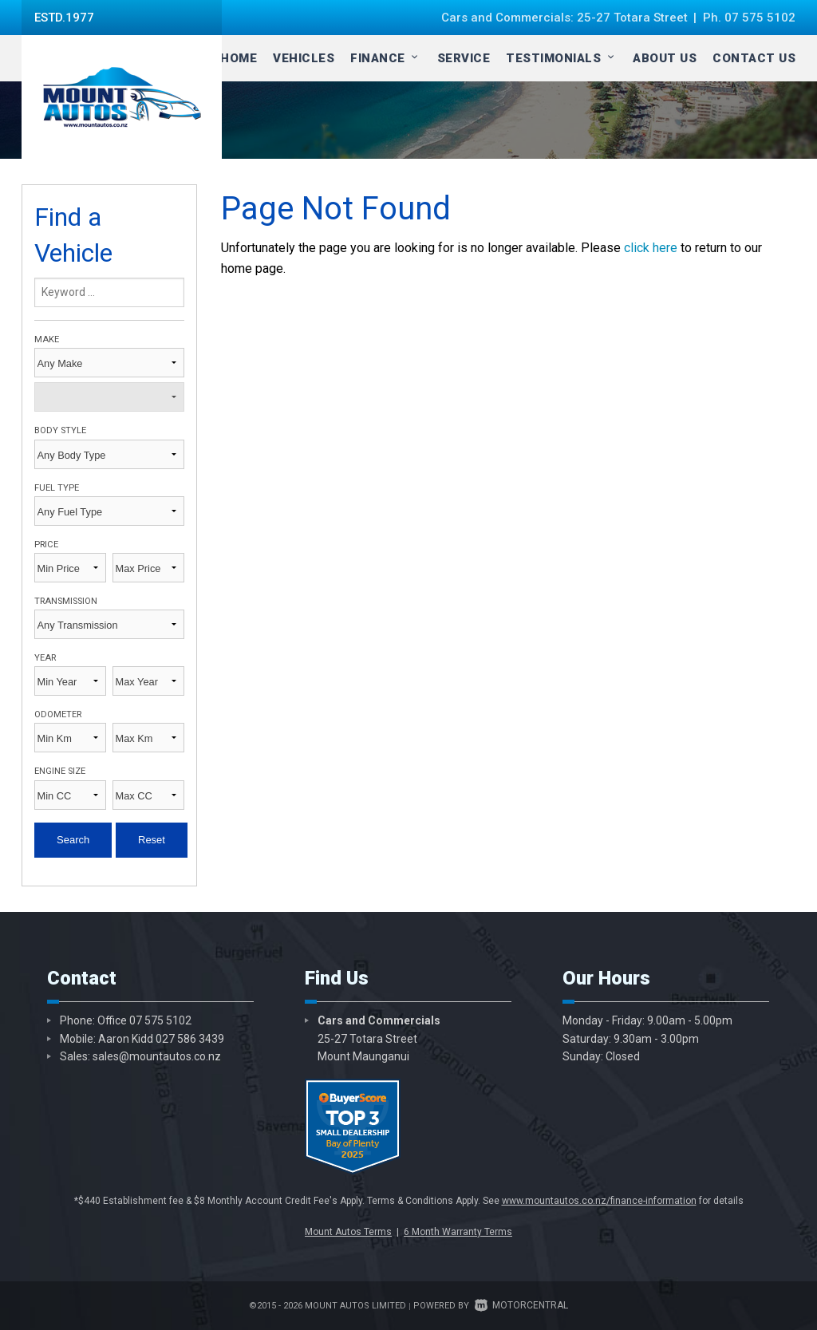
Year (45, 658)
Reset (151, 840)
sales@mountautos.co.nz (157, 1056)
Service (464, 58)
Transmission (65, 601)
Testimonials (561, 58)
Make (46, 339)
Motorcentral (521, 1305)
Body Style (60, 430)
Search (73, 840)
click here (650, 247)
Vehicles (303, 58)
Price (46, 544)
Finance (385, 58)
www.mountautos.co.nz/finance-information (599, 1200)
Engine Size (59, 771)
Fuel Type (56, 488)
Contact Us (753, 58)
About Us (665, 58)
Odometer (57, 714)
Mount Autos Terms (348, 1231)
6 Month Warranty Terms (458, 1231)
